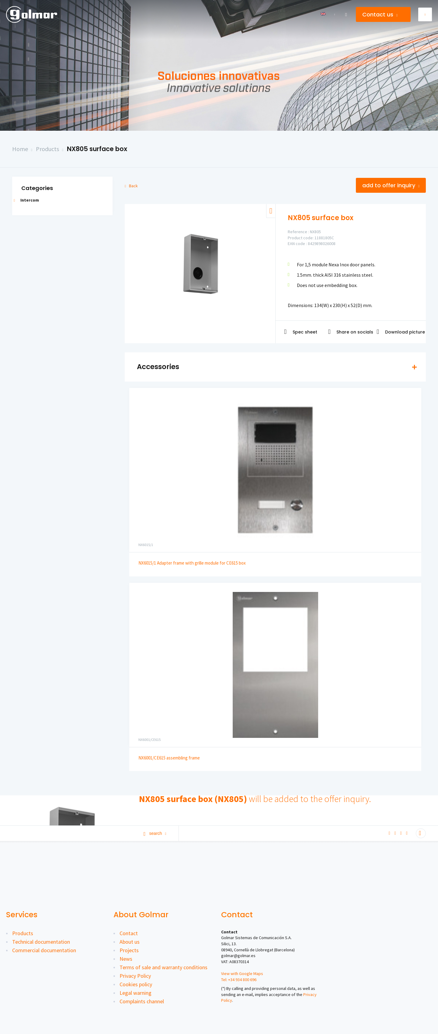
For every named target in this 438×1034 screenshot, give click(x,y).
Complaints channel (142, 1001)
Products (47, 149)
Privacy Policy (135, 975)
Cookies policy (136, 984)
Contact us (380, 14)
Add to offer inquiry (390, 185)
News (126, 958)
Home (20, 149)
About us (130, 941)
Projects (129, 950)
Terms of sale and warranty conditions (163, 967)
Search (155, 833)
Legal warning (135, 992)
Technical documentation (41, 941)
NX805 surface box (97, 148)
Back (131, 185)
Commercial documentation (44, 950)
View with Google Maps (242, 973)
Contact (129, 933)
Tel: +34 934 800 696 (238, 979)
